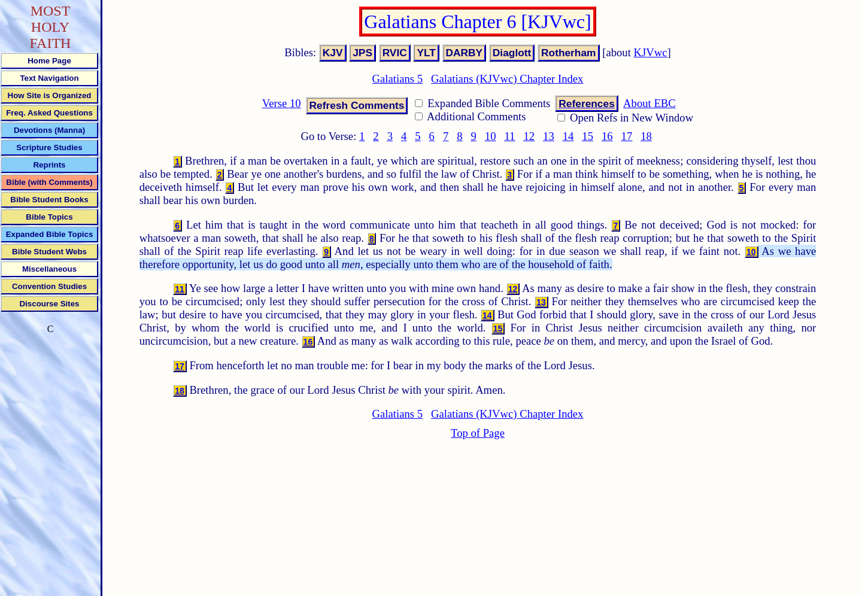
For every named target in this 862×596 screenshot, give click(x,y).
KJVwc (650, 52)
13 (548, 136)
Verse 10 (281, 103)
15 (587, 136)
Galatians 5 (397, 78)
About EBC (649, 103)
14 (568, 136)
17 (627, 136)
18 (646, 136)
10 (490, 136)
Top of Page (478, 433)
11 (509, 136)
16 (607, 136)
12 (529, 136)
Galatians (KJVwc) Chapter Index (507, 78)
